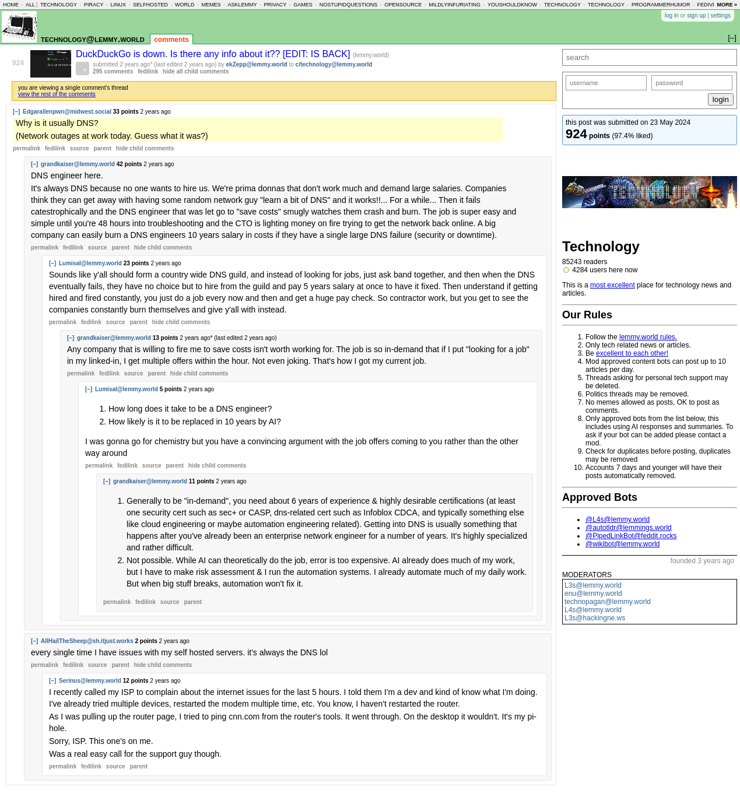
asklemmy (242, 5)
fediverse (712, 5)
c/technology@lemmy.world (334, 64)
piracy (94, 5)
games (303, 5)
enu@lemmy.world (593, 593)
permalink (26, 148)
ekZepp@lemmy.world (256, 64)
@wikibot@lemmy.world (622, 544)
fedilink (148, 71)
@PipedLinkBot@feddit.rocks (630, 536)
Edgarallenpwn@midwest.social (67, 111)
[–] (16, 111)
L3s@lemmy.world (593, 585)
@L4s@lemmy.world (617, 519)
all (30, 5)
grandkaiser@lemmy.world (78, 164)
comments (171, 40)
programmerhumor (661, 5)
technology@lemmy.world (93, 39)
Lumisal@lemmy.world (90, 263)
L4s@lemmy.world (593, 610)
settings (721, 15)
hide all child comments (196, 71)
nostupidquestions (349, 5)
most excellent (612, 285)
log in (672, 15)
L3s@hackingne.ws (594, 618)
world (185, 5)
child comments (145, 148)
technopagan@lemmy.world (607, 602)
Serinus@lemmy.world (90, 680)
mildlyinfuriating (455, 5)
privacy (275, 5)
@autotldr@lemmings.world (628, 528)
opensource (403, 5)
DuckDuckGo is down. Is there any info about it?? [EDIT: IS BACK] (214, 54)
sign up (696, 15)
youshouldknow (512, 5)
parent (102, 148)
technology (58, 5)
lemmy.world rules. (648, 337)
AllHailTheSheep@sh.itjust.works (87, 641)
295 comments (113, 71)
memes (210, 5)
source (79, 148)
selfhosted (150, 5)
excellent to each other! (632, 353)
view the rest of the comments (57, 94)
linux (118, 5)
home (11, 5)
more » (727, 5)
